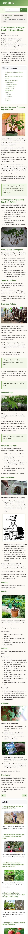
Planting (7, 92)
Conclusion (7, 100)
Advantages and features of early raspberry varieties (13, 923)
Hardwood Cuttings (12, 84)
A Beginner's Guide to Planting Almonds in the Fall (12, 807)
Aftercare (7, 98)
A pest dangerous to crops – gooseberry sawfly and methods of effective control (13, 864)
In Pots (9, 94)
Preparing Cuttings (9, 88)
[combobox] (12, 9)
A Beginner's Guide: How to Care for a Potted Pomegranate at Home (13, 836)
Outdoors (9, 96)
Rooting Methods (9, 90)
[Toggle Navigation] (2, 10)
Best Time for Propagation (11, 80)
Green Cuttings (10, 86)
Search (23, 9)
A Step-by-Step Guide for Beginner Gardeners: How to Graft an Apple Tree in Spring (13, 895)
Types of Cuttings (9, 82)
